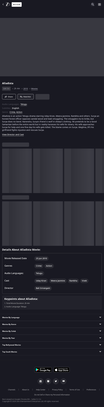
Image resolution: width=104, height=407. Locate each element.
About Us (25, 389)
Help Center (40, 389)
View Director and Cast (13, 134)
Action (19, 112)
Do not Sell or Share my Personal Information (52, 395)
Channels (11, 389)
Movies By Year (8, 338)
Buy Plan (16, 5)
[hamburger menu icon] (99, 4)
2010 (25, 88)
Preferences (91, 389)
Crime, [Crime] (13, 112)
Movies (34, 88)
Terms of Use (74, 389)
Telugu (24, 104)
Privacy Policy (57, 389)
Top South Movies (9, 352)
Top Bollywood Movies (11, 345)
